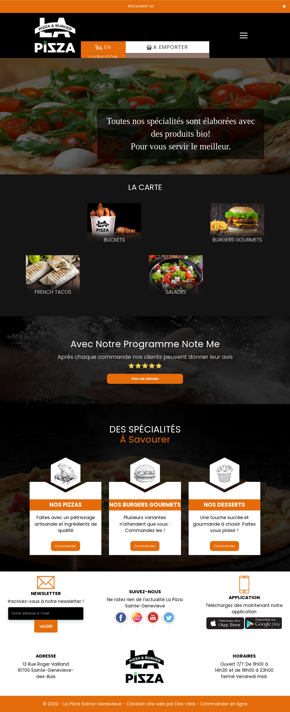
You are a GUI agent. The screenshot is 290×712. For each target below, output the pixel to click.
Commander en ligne (223, 704)
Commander (65, 546)
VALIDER (45, 626)
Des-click (185, 704)
